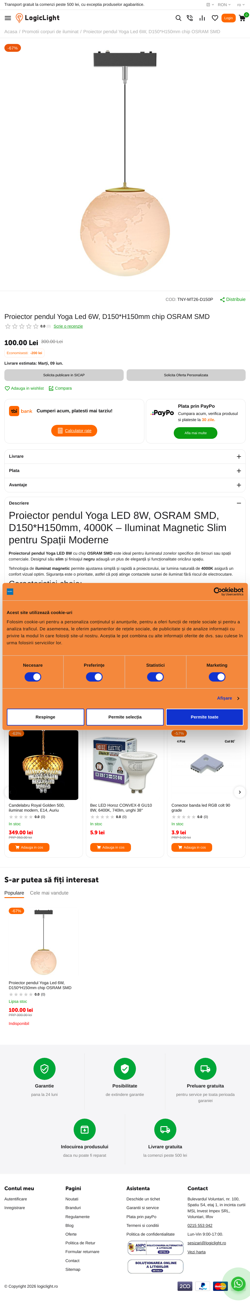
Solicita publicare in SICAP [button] (64, 375)
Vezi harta (196, 1252)
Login (228, 18)
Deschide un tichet (143, 1199)
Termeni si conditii (143, 1225)
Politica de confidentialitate (151, 1234)
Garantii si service (143, 1207)
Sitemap (72, 1269)
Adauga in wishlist (24, 388)
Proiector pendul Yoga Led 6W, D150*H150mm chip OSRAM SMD (40, 985)
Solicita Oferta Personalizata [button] (186, 375)
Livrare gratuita (165, 1147)
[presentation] (10, 792)
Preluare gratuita (205, 1086)
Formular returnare (82, 1251)
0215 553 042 (199, 1225)
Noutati (71, 1199)
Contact (72, 1260)
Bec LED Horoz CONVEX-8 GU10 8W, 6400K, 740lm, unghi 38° (121, 807)
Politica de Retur (80, 1243)
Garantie (44, 1086)
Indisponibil (19, 1023)
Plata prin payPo (142, 1216)
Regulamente (77, 1216)
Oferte (71, 1234)
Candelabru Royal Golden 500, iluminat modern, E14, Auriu (37, 807)
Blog (69, 1225)
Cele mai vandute (49, 893)
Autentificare (15, 1199)
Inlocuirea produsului (84, 1147)
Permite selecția (124, 716)
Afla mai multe (196, 433)
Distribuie (232, 299)
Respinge (45, 716)
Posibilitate (124, 1086)
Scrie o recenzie (68, 326)
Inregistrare (14, 1207)
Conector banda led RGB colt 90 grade (200, 807)
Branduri (73, 1207)
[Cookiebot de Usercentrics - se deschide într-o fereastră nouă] (217, 591)
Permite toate (204, 716)
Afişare (224, 698)
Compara (60, 388)
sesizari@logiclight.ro (206, 1243)
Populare (14, 893)
